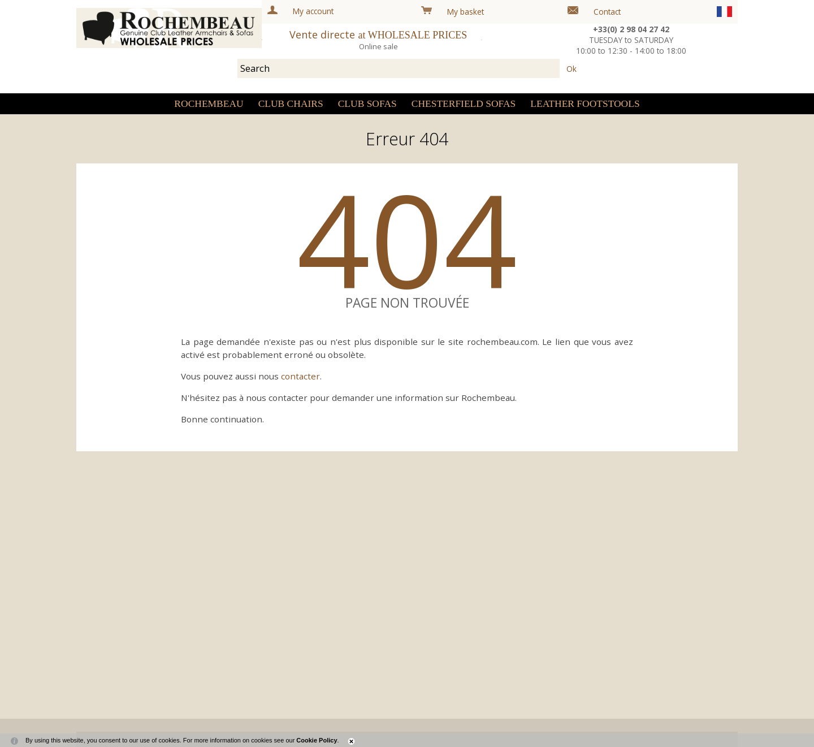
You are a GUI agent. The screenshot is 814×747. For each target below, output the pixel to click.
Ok (571, 68)
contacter (300, 376)
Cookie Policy (316, 740)
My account (313, 11)
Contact (607, 11)
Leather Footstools (584, 103)
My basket (465, 11)
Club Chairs (290, 103)
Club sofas (367, 103)
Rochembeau (208, 103)
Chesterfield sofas (464, 103)
